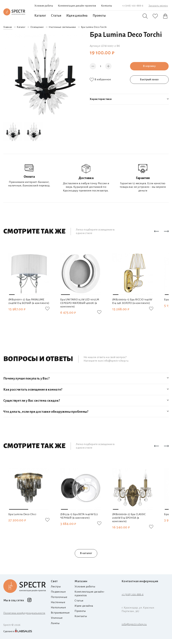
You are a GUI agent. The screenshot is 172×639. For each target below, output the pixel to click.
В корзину (149, 66)
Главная (7, 27)
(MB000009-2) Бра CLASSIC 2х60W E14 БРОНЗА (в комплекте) (129, 518)
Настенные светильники (62, 27)
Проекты (99, 15)
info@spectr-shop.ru (134, 624)
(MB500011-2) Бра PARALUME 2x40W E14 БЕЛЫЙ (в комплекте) (28, 301)
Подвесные (58, 591)
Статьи (56, 15)
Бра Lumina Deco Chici (22, 514)
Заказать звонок (158, 5)
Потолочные (59, 597)
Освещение (37, 27)
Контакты (106, 5)
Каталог (40, 15)
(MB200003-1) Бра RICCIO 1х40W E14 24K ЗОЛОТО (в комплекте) (132, 301)
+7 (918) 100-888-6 (132, 5)
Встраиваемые (60, 612)
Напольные (58, 607)
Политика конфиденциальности (24, 613)
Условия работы (43, 5)
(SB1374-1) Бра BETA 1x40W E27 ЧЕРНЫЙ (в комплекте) (79, 516)
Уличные (56, 617)
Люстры (56, 586)
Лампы (55, 623)
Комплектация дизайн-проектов (77, 5)
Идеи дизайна (77, 15)
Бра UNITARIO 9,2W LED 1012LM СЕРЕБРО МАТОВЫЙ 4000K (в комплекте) (79, 303)
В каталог (86, 553)
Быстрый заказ (149, 79)
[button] (156, 231)
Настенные (58, 602)
